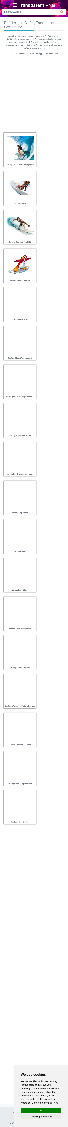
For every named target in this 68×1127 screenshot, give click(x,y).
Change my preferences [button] (41, 1116)
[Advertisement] (34, 95)
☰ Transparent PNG (34, 5)
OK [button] (40, 1110)
